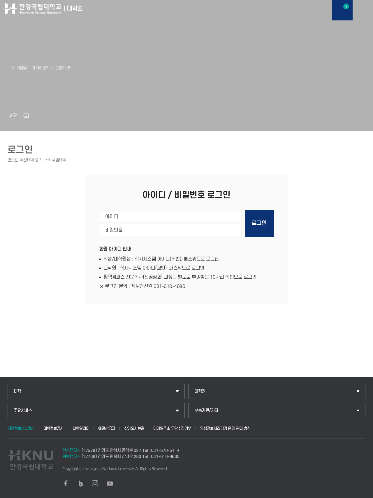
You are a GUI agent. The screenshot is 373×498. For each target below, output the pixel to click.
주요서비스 (23, 410)
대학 (17, 391)
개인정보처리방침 (21, 428)
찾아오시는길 (134, 428)
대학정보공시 (53, 428)
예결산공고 (106, 428)
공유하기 (13, 115)
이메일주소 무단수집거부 (172, 428)
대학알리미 (81, 428)
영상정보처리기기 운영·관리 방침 (225, 428)
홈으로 (26, 115)
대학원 (199, 391)
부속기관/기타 (206, 410)
